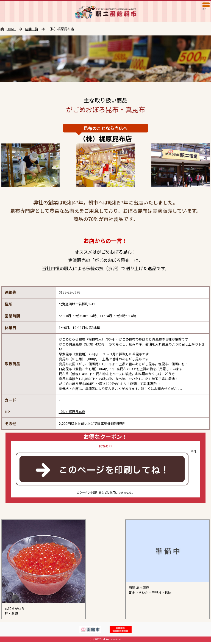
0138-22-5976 (69, 292)
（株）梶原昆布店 (72, 411)
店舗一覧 (31, 28)
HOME (11, 28)
